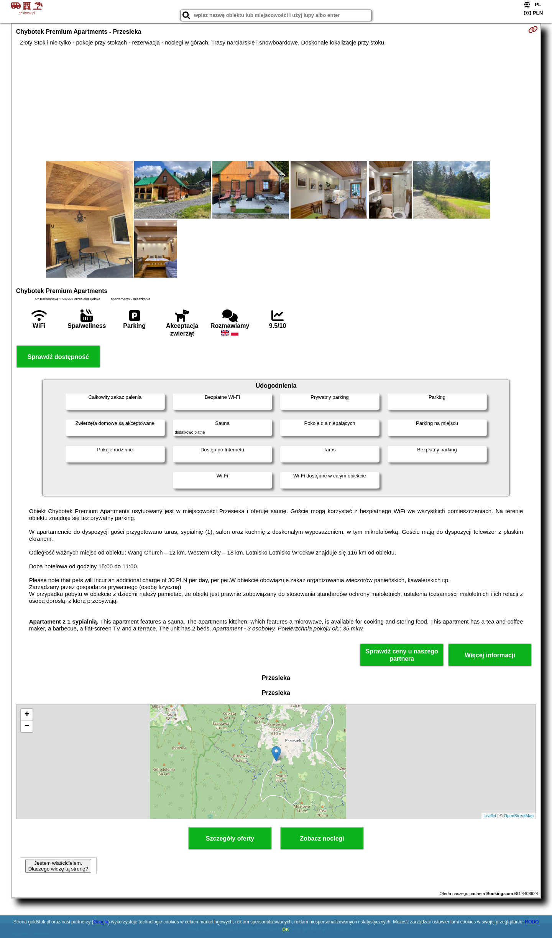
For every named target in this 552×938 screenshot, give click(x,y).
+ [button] (27, 715)
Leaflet (489, 815)
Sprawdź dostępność (58, 357)
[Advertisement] (276, 103)
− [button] (27, 726)
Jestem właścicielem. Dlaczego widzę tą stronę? (58, 866)
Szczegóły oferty (230, 838)
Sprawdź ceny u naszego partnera (401, 655)
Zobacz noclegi (322, 838)
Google (100, 922)
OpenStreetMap (519, 815)
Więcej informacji (490, 655)
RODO (532, 922)
